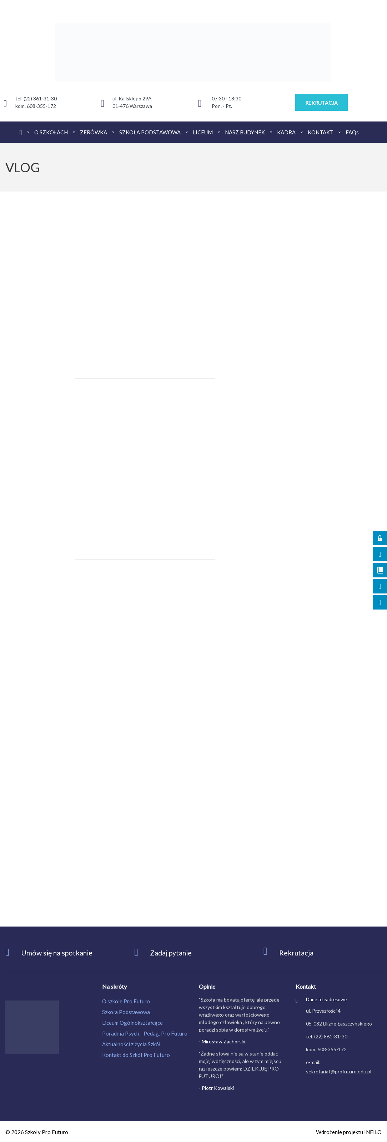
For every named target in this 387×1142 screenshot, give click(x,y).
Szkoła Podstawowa (126, 1012)
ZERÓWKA (93, 132)
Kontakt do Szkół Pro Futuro (136, 1055)
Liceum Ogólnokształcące (132, 1022)
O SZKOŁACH (51, 132)
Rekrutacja (296, 952)
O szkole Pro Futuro (126, 1001)
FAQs (352, 132)
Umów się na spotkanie (57, 952)
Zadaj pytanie (171, 952)
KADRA (286, 132)
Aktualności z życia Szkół (131, 1044)
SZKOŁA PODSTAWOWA (150, 132)
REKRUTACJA (321, 103)
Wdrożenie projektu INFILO (349, 1132)
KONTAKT (320, 132)
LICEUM (203, 132)
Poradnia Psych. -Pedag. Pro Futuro (144, 1033)
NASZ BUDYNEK (245, 132)
